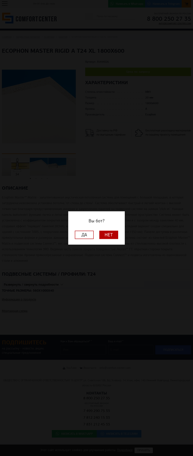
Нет (109, 235)
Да (84, 235)
